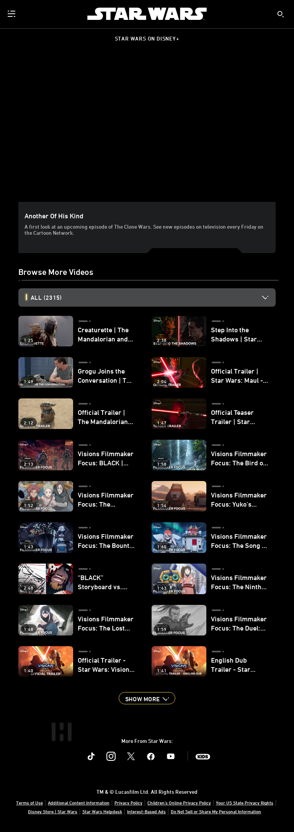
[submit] (280, 14)
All (46, 297)
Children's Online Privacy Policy (179, 802)
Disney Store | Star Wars (52, 811)
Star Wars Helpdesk (102, 811)
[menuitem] (12, 14)
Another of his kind (53, 215)
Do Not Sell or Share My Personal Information (216, 811)
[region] (148, 129)
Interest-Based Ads (146, 811)
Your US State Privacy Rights (244, 802)
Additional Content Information (78, 802)
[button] (147, 698)
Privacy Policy (128, 802)
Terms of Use (29, 802)
